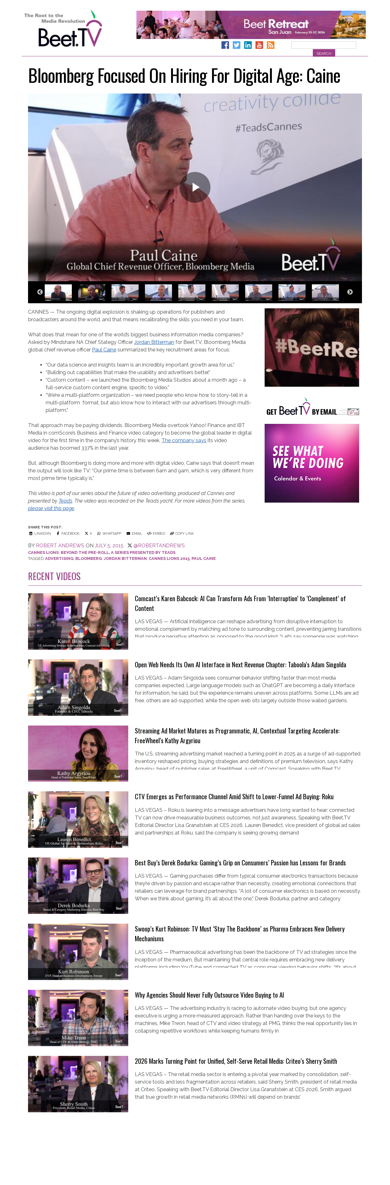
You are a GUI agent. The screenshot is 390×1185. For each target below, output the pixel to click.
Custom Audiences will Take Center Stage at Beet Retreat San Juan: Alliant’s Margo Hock (241, 1127)
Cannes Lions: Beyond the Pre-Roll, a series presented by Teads (101, 552)
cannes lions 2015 (169, 558)
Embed (155, 534)
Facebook (67, 534)
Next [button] (350, 292)
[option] (61, 295)
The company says (184, 440)
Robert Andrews (60, 546)
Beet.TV (79, 28)
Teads (65, 501)
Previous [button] (40, 292)
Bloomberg (88, 558)
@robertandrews (159, 546)
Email (133, 534)
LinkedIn (39, 534)
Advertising (59, 558)
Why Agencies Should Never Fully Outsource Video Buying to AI (209, 995)
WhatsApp (108, 534)
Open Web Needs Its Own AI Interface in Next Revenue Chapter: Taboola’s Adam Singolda (240, 664)
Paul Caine (104, 350)
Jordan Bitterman (154, 342)
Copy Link (181, 534)
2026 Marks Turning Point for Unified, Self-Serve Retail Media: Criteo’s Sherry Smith (236, 1061)
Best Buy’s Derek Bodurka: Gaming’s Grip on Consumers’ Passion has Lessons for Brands (240, 862)
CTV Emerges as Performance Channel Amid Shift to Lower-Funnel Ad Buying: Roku (234, 796)
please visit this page (51, 508)
